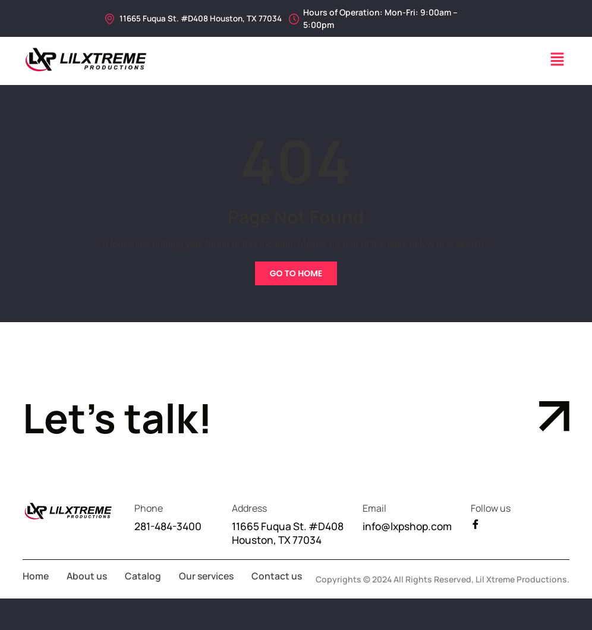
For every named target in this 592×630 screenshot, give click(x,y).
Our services (209, 592)
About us (88, 592)
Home (36, 592)
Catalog (145, 592)
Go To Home (296, 273)
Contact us (48, 607)
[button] (557, 60)
